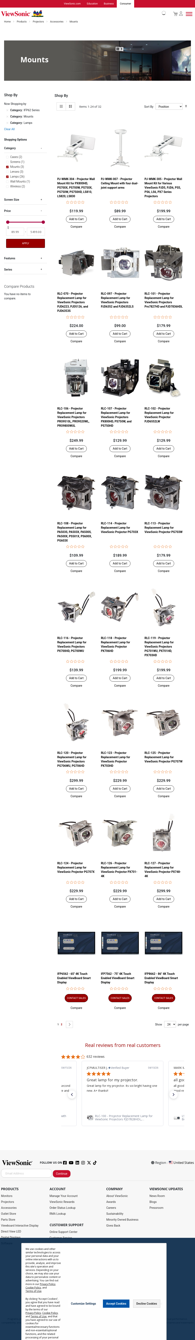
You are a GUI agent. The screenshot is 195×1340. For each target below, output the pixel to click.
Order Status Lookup (63, 1208)
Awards (111, 1202)
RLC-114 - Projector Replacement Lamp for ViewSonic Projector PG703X (119, 528)
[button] (76, 226)
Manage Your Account (64, 1196)
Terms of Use (33, 1291)
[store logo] (82, 13)
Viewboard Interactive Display (19, 1225)
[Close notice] (161, 1303)
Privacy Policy (47, 1284)
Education (92, 3)
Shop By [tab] (61, 96)
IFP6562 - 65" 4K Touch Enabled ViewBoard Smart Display (74, 978)
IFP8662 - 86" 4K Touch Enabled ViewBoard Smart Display (161, 978)
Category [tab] (10, 148)
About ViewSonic (117, 1196)
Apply (25, 243)
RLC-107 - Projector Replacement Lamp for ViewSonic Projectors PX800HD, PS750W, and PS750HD (116, 417)
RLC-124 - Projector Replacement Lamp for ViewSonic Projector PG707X (76, 868)
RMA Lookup (58, 1214)
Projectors (39, 21)
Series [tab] (8, 269)
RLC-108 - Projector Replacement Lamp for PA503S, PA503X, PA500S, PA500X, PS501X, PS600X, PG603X (74, 532)
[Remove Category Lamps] (7, 123)
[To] (36, 232)
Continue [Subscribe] (61, 1173)
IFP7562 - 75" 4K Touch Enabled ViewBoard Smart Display (117, 978)
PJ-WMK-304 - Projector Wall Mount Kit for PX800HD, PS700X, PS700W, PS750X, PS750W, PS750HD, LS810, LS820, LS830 (76, 187)
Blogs (153, 1202)
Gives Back (113, 1225)
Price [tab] (7, 211)
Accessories (57, 21)
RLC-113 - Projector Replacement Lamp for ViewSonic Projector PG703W (164, 528)
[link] (122, 1118)
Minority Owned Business (122, 1219)
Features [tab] (9, 258)
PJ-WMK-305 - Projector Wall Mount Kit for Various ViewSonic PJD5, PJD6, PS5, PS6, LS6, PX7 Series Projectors (163, 187)
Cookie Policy (33, 1287)
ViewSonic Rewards (62, 1202)
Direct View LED (11, 1231)
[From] (15, 232)
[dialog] (97, 1289)
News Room (157, 1196)
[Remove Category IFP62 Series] (7, 110)
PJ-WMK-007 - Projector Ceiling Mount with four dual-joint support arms (119, 183)
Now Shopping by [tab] (15, 104)
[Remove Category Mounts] (7, 117)
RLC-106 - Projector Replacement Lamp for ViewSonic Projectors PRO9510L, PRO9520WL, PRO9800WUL (73, 417)
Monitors (6, 1196)
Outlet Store (8, 1214)
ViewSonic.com (72, 3)
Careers (111, 1208)
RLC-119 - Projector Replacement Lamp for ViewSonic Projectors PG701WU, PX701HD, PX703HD (159, 647)
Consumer (125, 3)
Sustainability (114, 1214)
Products (22, 21)
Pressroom (156, 1208)
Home (7, 21)
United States (181, 1163)
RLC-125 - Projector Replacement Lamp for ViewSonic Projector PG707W (164, 757)
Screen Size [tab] (11, 200)
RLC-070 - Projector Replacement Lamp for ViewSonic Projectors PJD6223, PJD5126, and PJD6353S (72, 302)
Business (109, 3)
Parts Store (8, 1219)
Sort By (148, 107)
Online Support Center (64, 1232)
